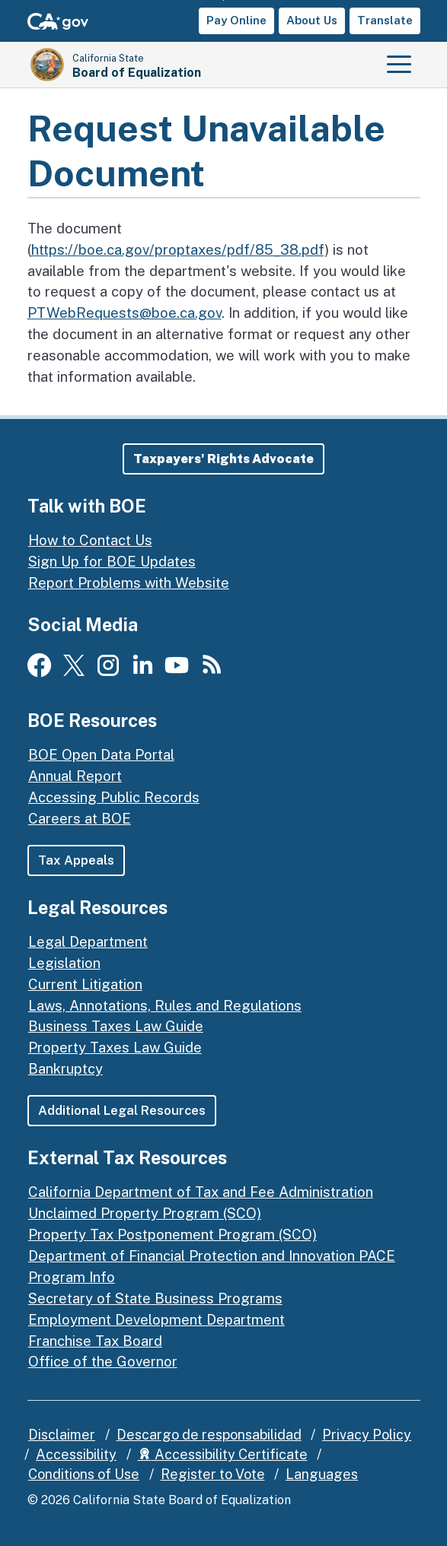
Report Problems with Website (128, 582)
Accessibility (76, 1454)
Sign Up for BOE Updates (112, 561)
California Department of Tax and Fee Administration (200, 1191)
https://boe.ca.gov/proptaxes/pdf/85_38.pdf (177, 249)
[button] (223, 459)
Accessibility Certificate (223, 1454)
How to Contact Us (90, 540)
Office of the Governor (102, 1361)
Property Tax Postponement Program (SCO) (172, 1234)
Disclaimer (61, 1435)
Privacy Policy (366, 1435)
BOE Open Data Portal (101, 754)
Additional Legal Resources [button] (122, 1110)
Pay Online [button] (236, 20)
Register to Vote (213, 1474)
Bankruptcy (65, 1068)
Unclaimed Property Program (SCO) (144, 1213)
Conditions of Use (83, 1474)
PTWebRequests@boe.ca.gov (124, 312)
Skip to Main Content (223, 0)
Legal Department (88, 941)
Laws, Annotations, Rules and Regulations (165, 1005)
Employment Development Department (156, 1319)
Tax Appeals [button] (76, 860)
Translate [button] (385, 20)
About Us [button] (311, 20)
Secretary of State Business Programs (155, 1298)
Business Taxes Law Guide (115, 1025)
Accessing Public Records (114, 797)
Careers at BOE (79, 818)
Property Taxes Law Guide (115, 1047)
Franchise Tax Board (95, 1340)
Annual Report (75, 775)
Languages (322, 1474)
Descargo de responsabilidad (209, 1435)
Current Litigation (85, 984)
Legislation (64, 962)
